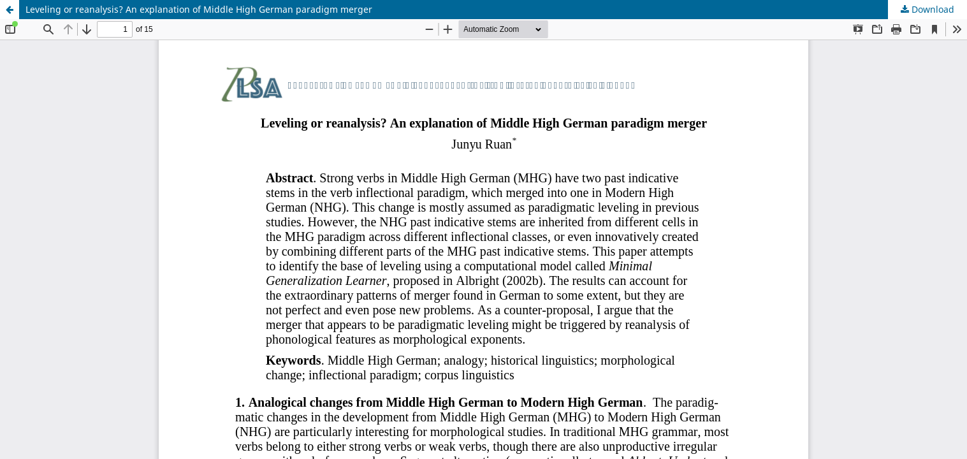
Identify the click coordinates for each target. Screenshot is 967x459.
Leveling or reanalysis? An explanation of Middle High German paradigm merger (198, 9)
